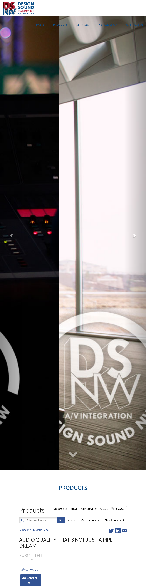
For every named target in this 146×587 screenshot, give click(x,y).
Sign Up (120, 508)
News (74, 508)
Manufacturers (90, 520)
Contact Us (134, 24)
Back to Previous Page (34, 529)
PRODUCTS (60, 24)
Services (82, 24)
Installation (107, 24)
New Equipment (114, 520)
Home (40, 24)
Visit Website (30, 570)
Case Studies (60, 508)
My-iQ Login (101, 508)
